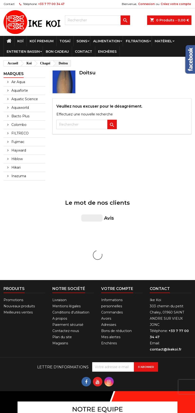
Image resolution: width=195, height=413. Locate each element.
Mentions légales (66, 226)
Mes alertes (110, 257)
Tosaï (65, 41)
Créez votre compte (176, 4)
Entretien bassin (23, 51)
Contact (9, 4)
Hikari (15, 167)
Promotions (13, 220)
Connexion (146, 4)
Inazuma (18, 176)
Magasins (60, 263)
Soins (82, 41)
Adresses (108, 245)
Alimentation (106, 41)
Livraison (59, 220)
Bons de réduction (116, 251)
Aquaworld (19, 107)
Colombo (18, 125)
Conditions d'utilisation (70, 232)
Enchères (107, 51)
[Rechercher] (97, 20)
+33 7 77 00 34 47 (51, 4)
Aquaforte (19, 90)
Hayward (18, 150)
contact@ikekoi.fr (165, 269)
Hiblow (16, 159)
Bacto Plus (19, 116)
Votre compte (117, 209)
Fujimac (17, 142)
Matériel (163, 41)
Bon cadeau (57, 51)
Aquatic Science (24, 99)
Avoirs (106, 239)
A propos (59, 239)
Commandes (112, 232)
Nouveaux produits (19, 226)
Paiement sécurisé (67, 245)
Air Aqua (17, 82)
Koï (20, 41)
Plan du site (62, 257)
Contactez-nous (65, 251)
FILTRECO (19, 133)
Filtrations (137, 41)
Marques (14, 73)
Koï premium (42, 41)
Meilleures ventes (18, 232)
